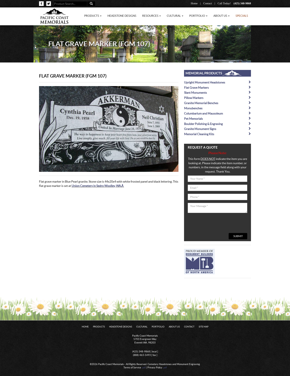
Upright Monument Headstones (217, 82)
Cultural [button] (175, 15)
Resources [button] (151, 15)
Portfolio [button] (198, 15)
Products (99, 326)
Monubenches (217, 108)
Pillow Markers (217, 97)
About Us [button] (221, 15)
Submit (238, 236)
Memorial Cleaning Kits (217, 134)
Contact (207, 3)
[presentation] (216, 223)
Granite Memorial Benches (217, 103)
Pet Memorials (217, 118)
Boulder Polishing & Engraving (217, 124)
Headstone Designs (121, 15)
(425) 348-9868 (242, 3)
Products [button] (93, 15)
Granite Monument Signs (217, 129)
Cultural (141, 326)
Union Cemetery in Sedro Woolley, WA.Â (98, 185)
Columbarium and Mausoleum (217, 113)
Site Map (203, 326)
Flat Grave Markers (217, 87)
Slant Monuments (217, 92)
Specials (242, 15)
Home (194, 3)
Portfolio (158, 326)
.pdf (144, 367)
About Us (174, 326)
